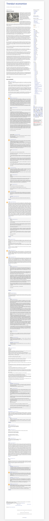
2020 (34, 68)
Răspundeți (9, 95)
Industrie (35, 40)
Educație (35, 59)
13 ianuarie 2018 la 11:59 (13, 81)
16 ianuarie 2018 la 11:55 (13, 438)
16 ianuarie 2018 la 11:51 (13, 429)
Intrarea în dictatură (36, 22)
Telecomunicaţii (35, 48)
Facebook (35, 13)
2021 (34, 67)
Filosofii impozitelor (37, 83)
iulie (35, 75)
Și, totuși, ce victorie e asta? (37, 23)
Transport (35, 49)
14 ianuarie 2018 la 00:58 (17, 134)
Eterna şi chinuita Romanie (37, 82)
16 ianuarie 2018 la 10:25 (14, 388)
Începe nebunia (35, 21)
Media (41, 112)
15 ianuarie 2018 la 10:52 (14, 299)
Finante (34, 33)
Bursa (34, 108)
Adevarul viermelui (36, 87)
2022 (34, 66)
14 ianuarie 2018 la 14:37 (13, 250)
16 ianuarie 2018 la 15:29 (14, 174)
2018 (34, 70)
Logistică (35, 58)
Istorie (38, 111)
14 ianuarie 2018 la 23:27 (14, 266)
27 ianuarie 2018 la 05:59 (16, 342)
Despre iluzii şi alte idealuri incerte (38, 86)
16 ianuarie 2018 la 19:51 (14, 184)
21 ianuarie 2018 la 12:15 (16, 466)
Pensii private (36, 113)
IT (40, 111)
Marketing (35, 112)
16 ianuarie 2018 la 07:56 (16, 383)
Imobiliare (35, 41)
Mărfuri (38, 112)
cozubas (9, 250)
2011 (34, 100)
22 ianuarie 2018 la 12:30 (16, 477)
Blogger (25, 517)
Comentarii (35, 27)
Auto (37, 107)
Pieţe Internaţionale (39, 114)
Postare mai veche (29, 504)
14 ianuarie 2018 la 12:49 (14, 219)
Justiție (34, 56)
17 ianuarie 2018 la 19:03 (16, 196)
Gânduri (35, 31)
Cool (34, 55)
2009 (34, 102)
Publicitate (35, 52)
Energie (42, 108)
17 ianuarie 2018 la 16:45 (13, 191)
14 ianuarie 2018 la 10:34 (13, 139)
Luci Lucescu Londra (10, 411)
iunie (35, 76)
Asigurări (34, 107)
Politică (34, 30)
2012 (34, 99)
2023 (34, 65)
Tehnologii (35, 47)
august (35, 74)
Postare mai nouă (8, 504)
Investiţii (34, 111)
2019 (34, 69)
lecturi (34, 45)
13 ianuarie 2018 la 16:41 (14, 107)
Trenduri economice (16, 3)
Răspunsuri (10, 265)
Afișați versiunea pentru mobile (18, 505)
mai (35, 77)
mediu (33, 113)
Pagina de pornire (19, 504)
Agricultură (35, 44)
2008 (34, 103)
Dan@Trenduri (11, 196)
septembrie (36, 73)
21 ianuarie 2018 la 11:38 (12, 458)
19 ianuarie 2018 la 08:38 (14, 418)
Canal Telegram (35, 11)
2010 (34, 101)
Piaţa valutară (35, 36)
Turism (34, 51)
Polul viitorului (36, 81)
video (34, 38)
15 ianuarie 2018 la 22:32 (15, 411)
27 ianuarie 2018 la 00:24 (15, 337)
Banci (34, 34)
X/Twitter (35, 12)
